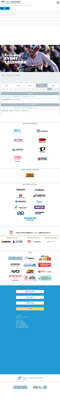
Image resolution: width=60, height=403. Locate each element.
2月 (7, 89)
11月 (45, 89)
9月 (37, 89)
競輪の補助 (32, 377)
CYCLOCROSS (9, 75)
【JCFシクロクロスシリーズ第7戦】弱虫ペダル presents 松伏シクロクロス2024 (19, 96)
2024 (41, 85)
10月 (41, 89)
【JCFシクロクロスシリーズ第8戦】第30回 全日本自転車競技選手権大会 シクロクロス (20, 107)
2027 (6, 85)
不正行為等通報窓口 (21, 325)
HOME (3, 75)
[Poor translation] (7, 8)
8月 (32, 89)
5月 (20, 89)
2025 (30, 85)
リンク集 (18, 315)
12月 (49, 89)
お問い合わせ (20, 321)
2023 (53, 85)
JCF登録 (30, 308)
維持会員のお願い (30, 291)
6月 (24, 89)
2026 (18, 85)
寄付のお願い (30, 297)
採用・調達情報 (20, 323)
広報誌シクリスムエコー (23, 317)
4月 (15, 89)
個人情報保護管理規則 (22, 327)
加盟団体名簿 (30, 303)
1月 (3, 89)
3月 (11, 89)
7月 (28, 89)
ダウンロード (20, 319)
